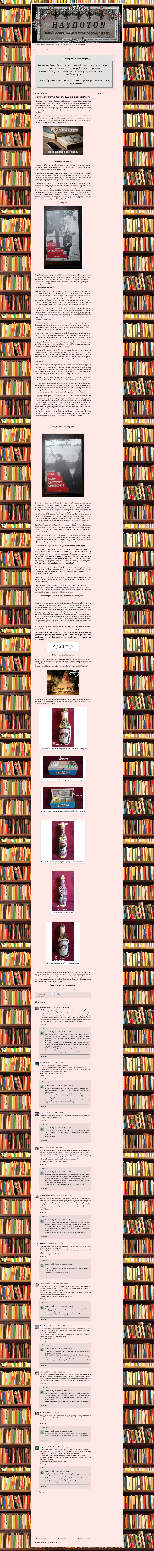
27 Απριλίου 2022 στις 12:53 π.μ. (64, 1032)
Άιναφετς (42, 1243)
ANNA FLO (43, 1063)
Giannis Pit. (48, 1032)
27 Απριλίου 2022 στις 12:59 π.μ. (64, 1172)
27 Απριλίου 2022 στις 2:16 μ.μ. (63, 1264)
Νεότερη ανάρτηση (41, 1539)
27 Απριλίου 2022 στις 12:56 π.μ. (64, 1085)
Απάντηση (43, 1024)
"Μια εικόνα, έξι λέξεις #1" (79, 666)
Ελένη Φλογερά (44, 1326)
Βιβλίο (42, 996)
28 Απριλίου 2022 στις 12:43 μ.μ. (55, 1372)
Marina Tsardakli (45, 1283)
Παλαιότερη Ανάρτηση (84, 1539)
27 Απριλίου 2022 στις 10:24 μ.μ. (64, 1306)
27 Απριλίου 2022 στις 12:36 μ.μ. (55, 1243)
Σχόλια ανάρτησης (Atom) (50, 1542)
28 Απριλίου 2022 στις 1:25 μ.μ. (63, 1348)
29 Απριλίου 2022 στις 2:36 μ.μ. (63, 1431)
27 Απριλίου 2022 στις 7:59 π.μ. (63, 1195)
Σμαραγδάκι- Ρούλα (46, 1447)
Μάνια (42, 1412)
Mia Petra (43, 1372)
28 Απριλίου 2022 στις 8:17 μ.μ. (53, 1412)
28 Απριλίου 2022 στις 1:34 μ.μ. (63, 1390)
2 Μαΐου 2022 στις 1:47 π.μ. (62, 1471)
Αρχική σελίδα (38, 50)
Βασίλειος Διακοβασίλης (47, 1195)
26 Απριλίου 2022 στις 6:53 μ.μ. (56, 1063)
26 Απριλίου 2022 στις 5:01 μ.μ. (60, 1007)
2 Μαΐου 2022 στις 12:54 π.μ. (60, 1447)
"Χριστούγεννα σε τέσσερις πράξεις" (58, 50)
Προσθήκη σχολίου (41, 1492)
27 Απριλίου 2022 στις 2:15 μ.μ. (63, 1220)
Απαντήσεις (45, 1028)
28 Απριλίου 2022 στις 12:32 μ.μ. (59, 1326)
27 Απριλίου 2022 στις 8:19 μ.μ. (59, 1283)
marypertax (43, 1113)
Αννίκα (42, 1147)
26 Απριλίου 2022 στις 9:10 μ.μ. (53, 1147)
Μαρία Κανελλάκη (45, 1007)
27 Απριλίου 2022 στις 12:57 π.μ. (64, 1128)
